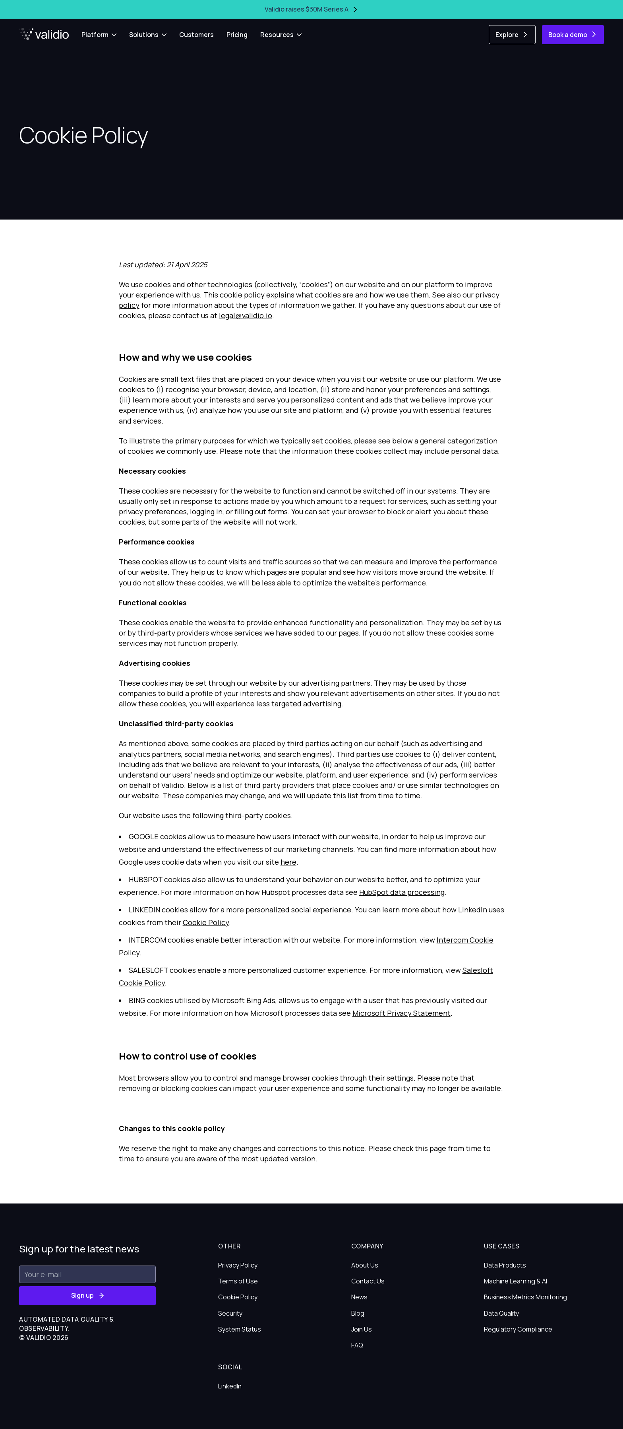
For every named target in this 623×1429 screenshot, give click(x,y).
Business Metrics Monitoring (525, 1297)
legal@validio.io (245, 315)
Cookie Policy (206, 922)
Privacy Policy (237, 1265)
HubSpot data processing (402, 892)
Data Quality (501, 1313)
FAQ (357, 1345)
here (288, 862)
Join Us (361, 1329)
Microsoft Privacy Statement (401, 1013)
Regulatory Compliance (518, 1329)
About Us (364, 1265)
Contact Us (368, 1281)
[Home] (44, 34)
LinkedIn (230, 1386)
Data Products (505, 1265)
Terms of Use (238, 1281)
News (359, 1297)
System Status (239, 1329)
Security (230, 1313)
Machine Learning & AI (515, 1281)
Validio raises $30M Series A (312, 9)
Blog (357, 1313)
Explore (512, 34)
